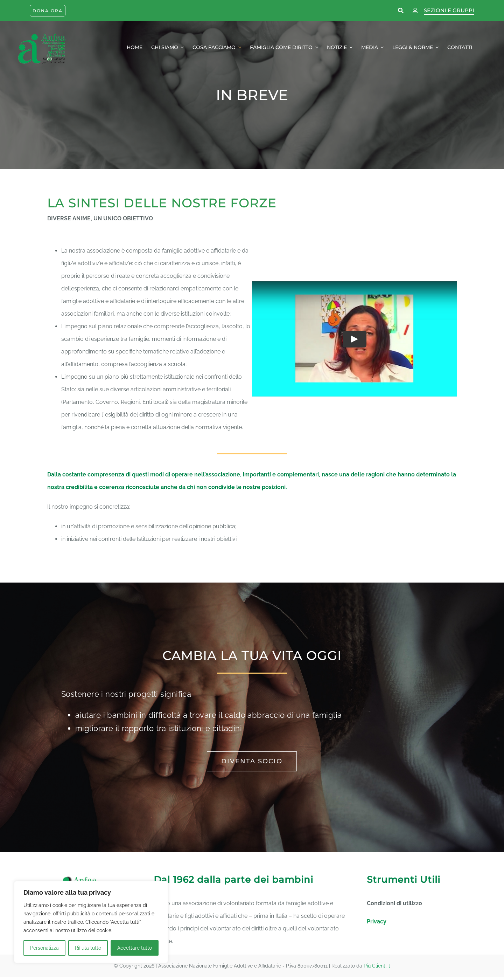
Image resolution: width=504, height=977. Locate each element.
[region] (91, 922)
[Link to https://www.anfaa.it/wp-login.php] (415, 10)
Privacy (376, 921)
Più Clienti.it (377, 966)
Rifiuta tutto (88, 948)
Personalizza (44, 948)
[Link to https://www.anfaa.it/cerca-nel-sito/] (401, 10)
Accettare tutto (134, 948)
